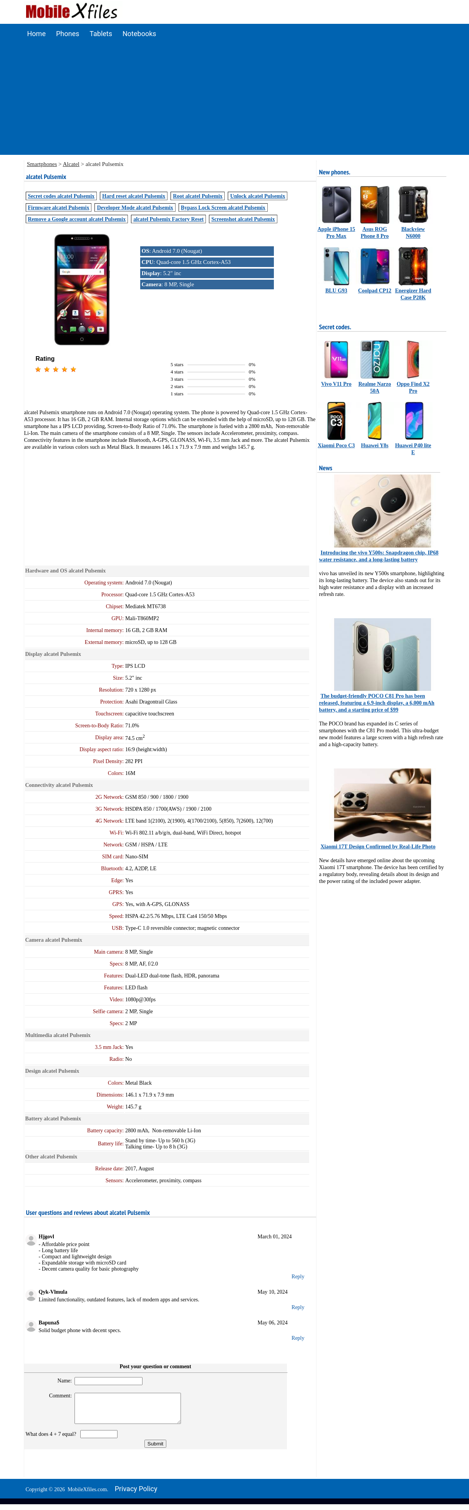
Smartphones (42, 164)
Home (36, 34)
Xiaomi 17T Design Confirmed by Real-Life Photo (378, 847)
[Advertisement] (234, 101)
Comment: (57, 1396)
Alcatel (71, 164)
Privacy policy (136, 1494)
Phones (67, 34)
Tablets (100, 34)
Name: (61, 1381)
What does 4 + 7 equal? (52, 1440)
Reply (298, 1276)
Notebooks (139, 34)
